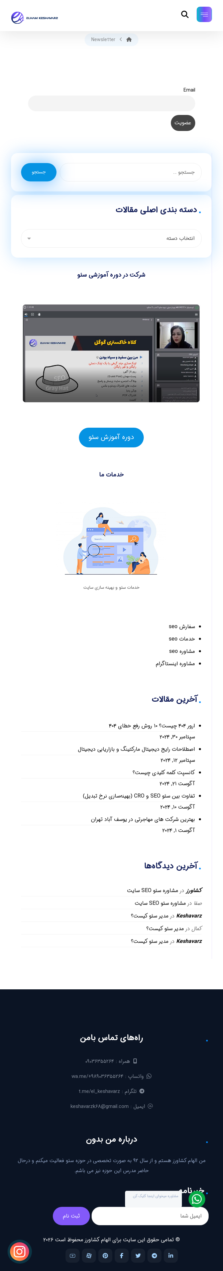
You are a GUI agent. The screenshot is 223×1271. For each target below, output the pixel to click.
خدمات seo (182, 639)
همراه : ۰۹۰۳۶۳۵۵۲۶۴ (111, 1061)
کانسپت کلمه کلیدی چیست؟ (164, 772)
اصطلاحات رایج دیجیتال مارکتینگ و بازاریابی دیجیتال (136, 749)
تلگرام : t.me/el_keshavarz (111, 1092)
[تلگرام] (154, 1256)
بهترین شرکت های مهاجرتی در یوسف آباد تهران (143, 819)
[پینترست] (105, 1256)
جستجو (39, 172)
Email (189, 90)
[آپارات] (89, 1256)
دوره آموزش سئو (111, 437)
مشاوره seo (182, 651)
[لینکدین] (171, 1256)
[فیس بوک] (122, 1256)
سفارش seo (182, 626)
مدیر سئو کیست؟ (150, 916)
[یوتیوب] (73, 1256)
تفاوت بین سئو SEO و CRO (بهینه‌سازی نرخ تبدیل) (139, 796)
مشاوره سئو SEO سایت (152, 890)
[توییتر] (138, 1256)
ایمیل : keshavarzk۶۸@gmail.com (112, 1107)
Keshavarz (189, 916)
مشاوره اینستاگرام (175, 664)
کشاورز (194, 890)
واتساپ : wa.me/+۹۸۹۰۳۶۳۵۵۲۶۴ (111, 1077)
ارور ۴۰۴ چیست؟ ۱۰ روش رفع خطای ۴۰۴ (152, 726)
